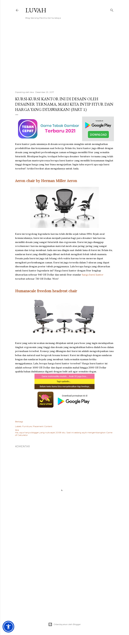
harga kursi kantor (92, 274)
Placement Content (42, 426)
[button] (8, 627)
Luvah (35, 10)
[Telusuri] (112, 9)
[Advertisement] (64, 58)
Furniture (27, 426)
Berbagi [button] (19, 421)
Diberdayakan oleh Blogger (64, 624)
